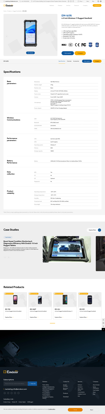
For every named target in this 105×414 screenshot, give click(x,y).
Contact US (97, 5)
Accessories (76, 61)
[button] (6, 36)
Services (69, 5)
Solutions (53, 5)
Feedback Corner (82, 394)
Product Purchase (65, 385)
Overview (69, 61)
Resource (77, 5)
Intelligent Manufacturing (48, 387)
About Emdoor (96, 384)
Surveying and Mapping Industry (47, 397)
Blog (94, 394)
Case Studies (96, 390)
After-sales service (80, 389)
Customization (81, 392)
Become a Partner (65, 389)
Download (65, 396)
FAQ (79, 396)
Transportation (45, 390)
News (94, 392)
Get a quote (87, 61)
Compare (97, 61)
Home (5, 11)
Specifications (62, 61)
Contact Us (66, 381)
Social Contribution (96, 387)
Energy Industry (46, 392)
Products (61, 5)
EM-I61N (24, 11)
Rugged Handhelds (17, 11)
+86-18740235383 (25, 1)
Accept (75, 409)
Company (86, 5)
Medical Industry (46, 395)
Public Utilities (45, 384)
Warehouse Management (48, 389)
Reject (91, 409)
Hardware (80, 387)
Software (80, 384)
